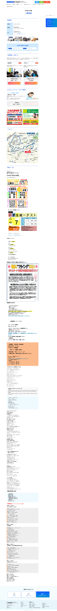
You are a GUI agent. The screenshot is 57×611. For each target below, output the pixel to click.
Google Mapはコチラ (19, 33)
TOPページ (47, 15)
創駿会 (9, 6)
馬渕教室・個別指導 (31, 606)
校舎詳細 (49, 20)
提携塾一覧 (43, 607)
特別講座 (17, 4)
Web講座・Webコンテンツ (27, 4)
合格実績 (13, 4)
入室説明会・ (24, 605)
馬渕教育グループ (44, 605)
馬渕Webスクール (44, 603)
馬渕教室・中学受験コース (32, 604)
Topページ (22, 602)
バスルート (49, 23)
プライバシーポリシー (9, 604)
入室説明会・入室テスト (41, 4)
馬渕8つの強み (9, 4)
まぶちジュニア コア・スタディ (16, 48)
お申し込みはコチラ (14, 83)
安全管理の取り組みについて (10, 605)
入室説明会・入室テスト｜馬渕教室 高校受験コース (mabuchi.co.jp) (18, 358)
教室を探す (34, 4)
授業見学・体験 (9, 607)
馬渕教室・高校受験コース (32, 605)
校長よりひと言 (50, 25)
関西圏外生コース (44, 604)
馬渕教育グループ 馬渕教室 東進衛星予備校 (34, 607)
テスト (21, 4)
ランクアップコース (29, 48)
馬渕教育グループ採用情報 (45, 606)
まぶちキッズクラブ (31, 603)
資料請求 (8, 606)
